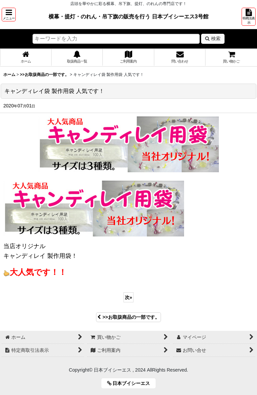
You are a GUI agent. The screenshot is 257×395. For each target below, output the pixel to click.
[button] (9, 14)
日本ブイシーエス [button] (131, 383)
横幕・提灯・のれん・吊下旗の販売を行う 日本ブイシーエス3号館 (128, 16)
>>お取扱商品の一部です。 (128, 317)
